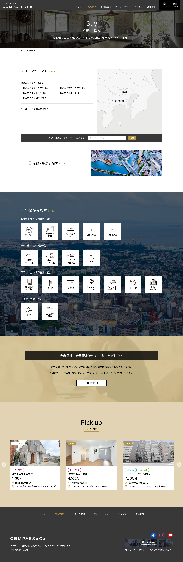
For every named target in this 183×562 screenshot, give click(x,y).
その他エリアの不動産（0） (34, 109)
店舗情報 (151, 6)
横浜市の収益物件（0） (34, 98)
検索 (132, 138)
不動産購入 (91, 6)
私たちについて (122, 6)
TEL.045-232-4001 (19, 550)
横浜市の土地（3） (69, 92)
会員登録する (95, 382)
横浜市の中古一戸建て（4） (74, 87)
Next (179, 465)
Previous (4, 465)
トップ (78, 6)
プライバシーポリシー (135, 550)
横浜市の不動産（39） (32, 82)
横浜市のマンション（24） (36, 92)
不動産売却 (106, 6)
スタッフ (138, 6)
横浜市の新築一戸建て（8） (37, 87)
